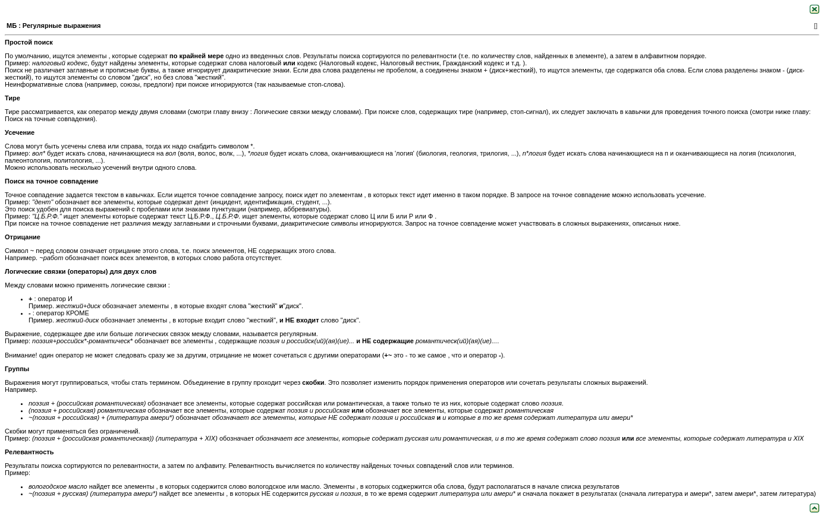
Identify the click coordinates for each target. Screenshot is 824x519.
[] (815, 25)
